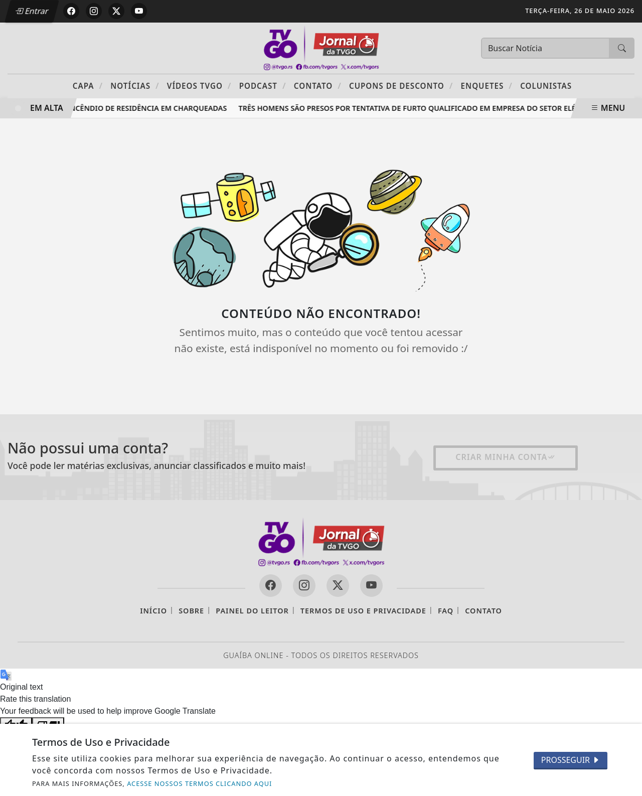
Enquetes (487, 85)
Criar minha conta (505, 457)
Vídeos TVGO (199, 85)
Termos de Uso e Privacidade (363, 610)
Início (153, 610)
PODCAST (262, 85)
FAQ (445, 610)
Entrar (32, 11)
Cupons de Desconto (401, 85)
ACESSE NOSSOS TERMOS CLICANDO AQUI (199, 783)
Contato (318, 85)
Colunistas (546, 86)
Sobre (191, 610)
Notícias (134, 85)
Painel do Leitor (252, 610)
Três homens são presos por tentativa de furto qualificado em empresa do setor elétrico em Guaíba (440, 108)
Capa (88, 85)
